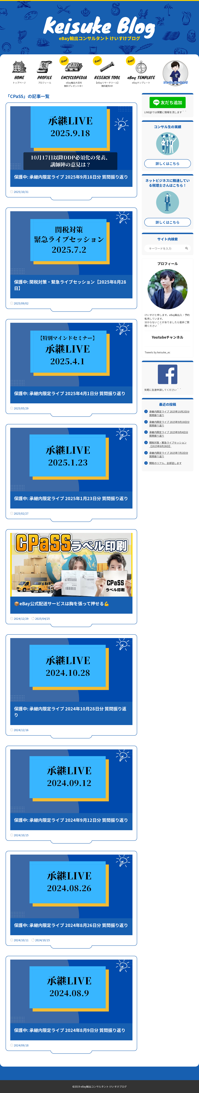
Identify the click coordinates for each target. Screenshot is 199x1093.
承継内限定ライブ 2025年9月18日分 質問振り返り (169, 423)
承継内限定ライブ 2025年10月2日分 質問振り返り (169, 413)
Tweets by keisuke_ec (157, 352)
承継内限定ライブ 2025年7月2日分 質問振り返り (168, 454)
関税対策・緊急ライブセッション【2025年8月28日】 (168, 444)
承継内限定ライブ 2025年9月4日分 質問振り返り (168, 434)
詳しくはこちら (168, 163)
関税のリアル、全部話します (165, 463)
